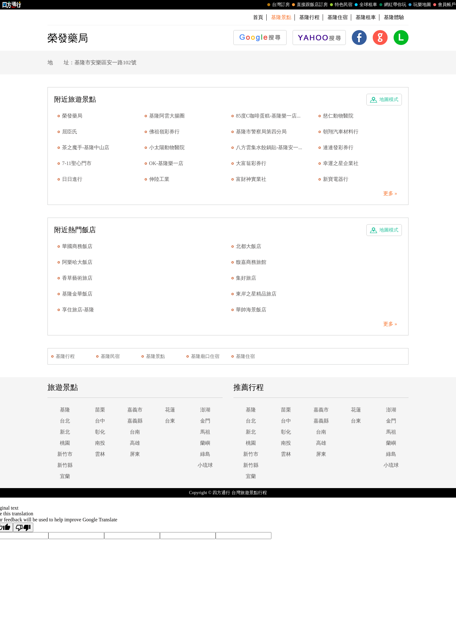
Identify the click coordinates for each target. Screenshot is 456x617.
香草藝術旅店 (77, 278)
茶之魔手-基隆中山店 (85, 147)
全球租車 (365, 5)
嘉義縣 (134, 420)
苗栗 (100, 409)
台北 (65, 420)
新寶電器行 (335, 179)
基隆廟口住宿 (205, 356)
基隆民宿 (110, 356)
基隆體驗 (394, 17)
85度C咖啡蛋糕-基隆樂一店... (268, 115)
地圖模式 (388, 99)
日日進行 (72, 179)
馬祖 (205, 432)
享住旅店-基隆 (78, 309)
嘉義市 (134, 409)
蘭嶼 (205, 443)
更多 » (390, 193)
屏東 (135, 454)
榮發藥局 (72, 115)
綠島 (205, 454)
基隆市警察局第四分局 (261, 131)
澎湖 (205, 409)
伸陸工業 (159, 179)
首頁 (258, 17)
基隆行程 (309, 17)
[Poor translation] (23, 527)
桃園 (65, 443)
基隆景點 (155, 356)
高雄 (135, 443)
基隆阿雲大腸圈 (167, 115)
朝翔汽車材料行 (340, 131)
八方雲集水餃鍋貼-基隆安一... (269, 147)
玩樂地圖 (419, 5)
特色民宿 (340, 5)
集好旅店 (246, 278)
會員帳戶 (444, 5)
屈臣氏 (69, 131)
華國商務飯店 (77, 246)
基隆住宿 (337, 17)
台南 (135, 432)
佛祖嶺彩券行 (164, 131)
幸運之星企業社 (340, 163)
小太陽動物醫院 (167, 147)
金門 (205, 420)
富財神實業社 (251, 179)
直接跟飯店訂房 (309, 5)
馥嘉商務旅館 (251, 262)
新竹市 (65, 454)
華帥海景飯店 (251, 309)
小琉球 (205, 465)
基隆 (65, 409)
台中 (100, 420)
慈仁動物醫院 (338, 115)
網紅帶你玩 (392, 5)
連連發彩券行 (338, 147)
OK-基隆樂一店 (166, 163)
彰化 (100, 432)
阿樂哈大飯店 (77, 262)
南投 (100, 443)
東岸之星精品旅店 (256, 293)
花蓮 (170, 409)
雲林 (100, 454)
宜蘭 (65, 476)
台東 (170, 420)
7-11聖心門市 (77, 163)
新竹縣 (65, 465)
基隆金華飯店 (77, 293)
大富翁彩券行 (251, 163)
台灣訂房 (278, 5)
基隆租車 (366, 17)
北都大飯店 (248, 246)
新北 (65, 432)
